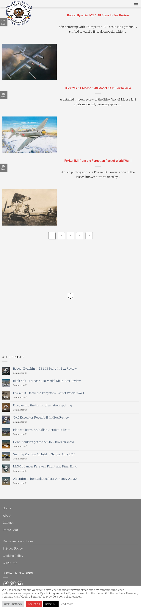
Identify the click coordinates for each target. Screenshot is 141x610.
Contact (8, 522)
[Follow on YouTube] (20, 584)
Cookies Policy (13, 556)
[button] (136, 4)
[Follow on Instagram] (13, 584)
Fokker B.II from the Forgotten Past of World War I (97, 160)
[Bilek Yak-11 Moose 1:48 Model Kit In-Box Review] (29, 134)
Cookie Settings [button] (13, 604)
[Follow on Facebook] (6, 584)
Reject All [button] (50, 604)
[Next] (89, 235)
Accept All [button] (34, 604)
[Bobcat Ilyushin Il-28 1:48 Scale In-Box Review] (29, 62)
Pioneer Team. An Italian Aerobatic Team (41, 429)
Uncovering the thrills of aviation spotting (42, 405)
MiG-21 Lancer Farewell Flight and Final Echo (45, 466)
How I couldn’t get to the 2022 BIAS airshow (43, 442)
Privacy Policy (13, 548)
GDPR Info (10, 563)
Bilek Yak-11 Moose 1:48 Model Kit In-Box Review (98, 88)
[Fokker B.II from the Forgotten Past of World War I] (29, 207)
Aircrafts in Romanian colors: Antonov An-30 (45, 478)
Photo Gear (10, 530)
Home (7, 508)
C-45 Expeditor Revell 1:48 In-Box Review (41, 417)
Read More (66, 604)
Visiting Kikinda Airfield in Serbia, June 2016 (44, 454)
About (7, 515)
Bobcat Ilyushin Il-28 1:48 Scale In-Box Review (98, 15)
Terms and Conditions (18, 541)
